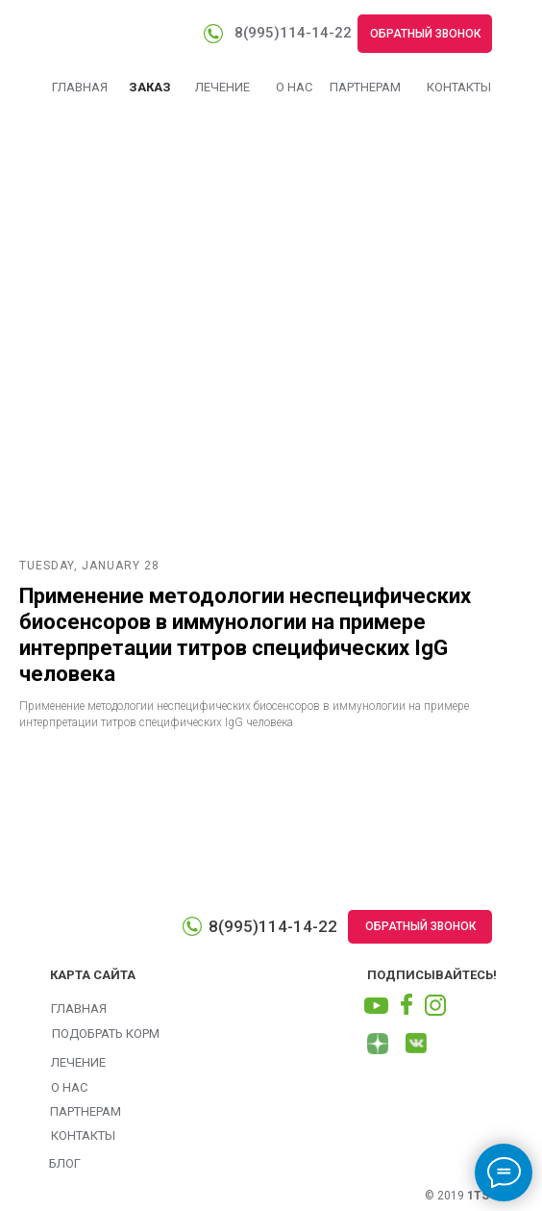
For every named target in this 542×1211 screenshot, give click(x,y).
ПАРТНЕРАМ (365, 87)
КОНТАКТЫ (459, 87)
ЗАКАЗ (150, 87)
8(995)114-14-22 (293, 32)
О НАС (294, 87)
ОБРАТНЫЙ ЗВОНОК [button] (425, 33)
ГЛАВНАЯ (80, 87)
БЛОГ (65, 1163)
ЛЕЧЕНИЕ (222, 87)
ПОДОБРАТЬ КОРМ (106, 1033)
